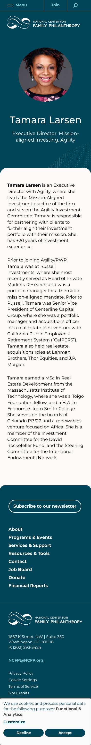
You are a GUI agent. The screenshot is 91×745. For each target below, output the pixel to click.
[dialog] (45, 721)
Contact (17, 561)
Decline (24, 732)
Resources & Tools (29, 553)
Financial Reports (28, 585)
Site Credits (18, 693)
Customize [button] (14, 722)
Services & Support (29, 545)
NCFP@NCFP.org (25, 660)
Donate (16, 577)
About (15, 529)
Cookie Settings (22, 679)
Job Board (20, 569)
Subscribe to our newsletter (44, 506)
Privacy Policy (20, 673)
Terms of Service (23, 686)
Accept (65, 732)
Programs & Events (30, 537)
